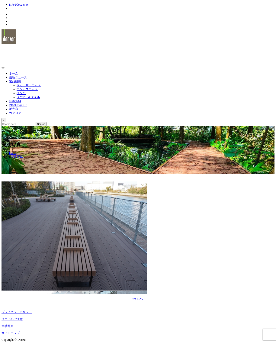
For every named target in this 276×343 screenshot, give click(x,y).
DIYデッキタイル (28, 97)
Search (41, 124)
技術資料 (15, 101)
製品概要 (15, 81)
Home (12, 153)
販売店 (13, 109)
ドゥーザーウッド (22, 51)
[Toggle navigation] (3, 67)
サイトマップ (11, 333)
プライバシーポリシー (17, 312)
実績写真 (17, 156)
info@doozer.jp (18, 4)
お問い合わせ (18, 105)
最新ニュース (18, 77)
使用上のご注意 (12, 319)
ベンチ (21, 93)
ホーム (13, 73)
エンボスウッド (27, 89)
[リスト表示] (138, 299)
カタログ (15, 113)
